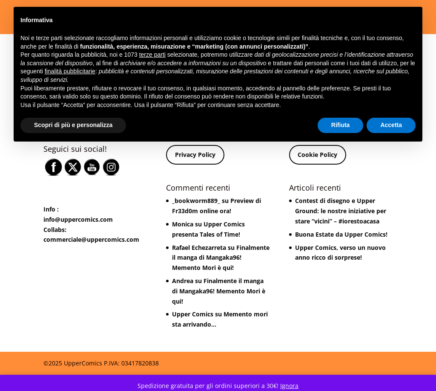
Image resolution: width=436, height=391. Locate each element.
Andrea (182, 281)
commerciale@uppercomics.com (91, 239)
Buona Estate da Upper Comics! (341, 234)
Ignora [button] (289, 386)
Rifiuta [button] (340, 125)
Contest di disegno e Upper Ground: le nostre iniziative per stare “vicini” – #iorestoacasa (340, 211)
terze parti (152, 54)
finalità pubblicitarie (70, 71)
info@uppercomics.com (78, 219)
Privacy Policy (195, 155)
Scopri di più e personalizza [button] (73, 125)
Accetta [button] (391, 125)
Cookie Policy (317, 155)
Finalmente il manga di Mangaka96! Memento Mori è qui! (221, 257)
